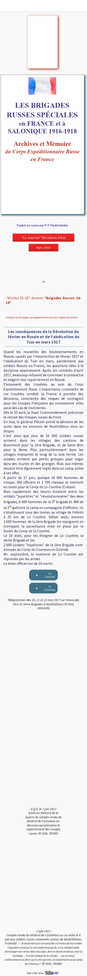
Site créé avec (44, 973)
